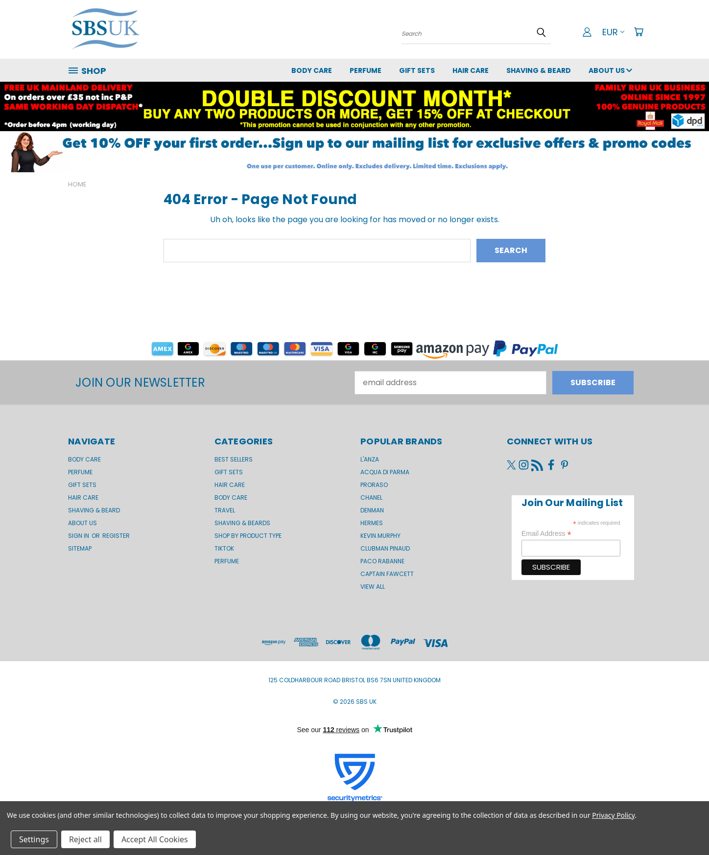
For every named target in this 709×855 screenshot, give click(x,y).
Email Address (546, 533)
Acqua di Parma (384, 472)
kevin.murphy (380, 535)
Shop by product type (248, 535)
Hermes (371, 523)
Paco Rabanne (382, 561)
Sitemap (80, 548)
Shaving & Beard (538, 70)
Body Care (311, 70)
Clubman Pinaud (385, 548)
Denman (372, 510)
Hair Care (470, 70)
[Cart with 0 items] (638, 32)
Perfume (365, 70)
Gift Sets (228, 472)
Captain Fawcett (387, 574)
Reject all (85, 839)
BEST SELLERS (233, 459)
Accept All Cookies (154, 839)
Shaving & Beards (242, 523)
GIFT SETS (417, 70)
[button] (354, 151)
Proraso (374, 485)
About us (610, 70)
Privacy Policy (613, 815)
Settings (34, 839)
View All (372, 586)
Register (116, 535)
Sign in (79, 535)
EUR (613, 32)
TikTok (224, 548)
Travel (224, 510)
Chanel (371, 497)
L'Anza (369, 459)
